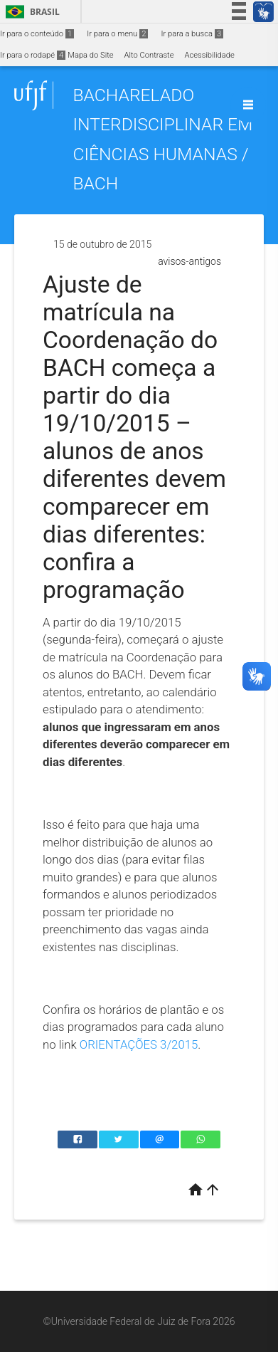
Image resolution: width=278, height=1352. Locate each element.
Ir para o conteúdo (37, 33)
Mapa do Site (90, 55)
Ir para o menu (117, 33)
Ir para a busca (192, 33)
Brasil (30, 12)
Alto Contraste (149, 55)
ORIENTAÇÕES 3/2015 (139, 1044)
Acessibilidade (209, 55)
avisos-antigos (189, 261)
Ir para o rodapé (32, 55)
